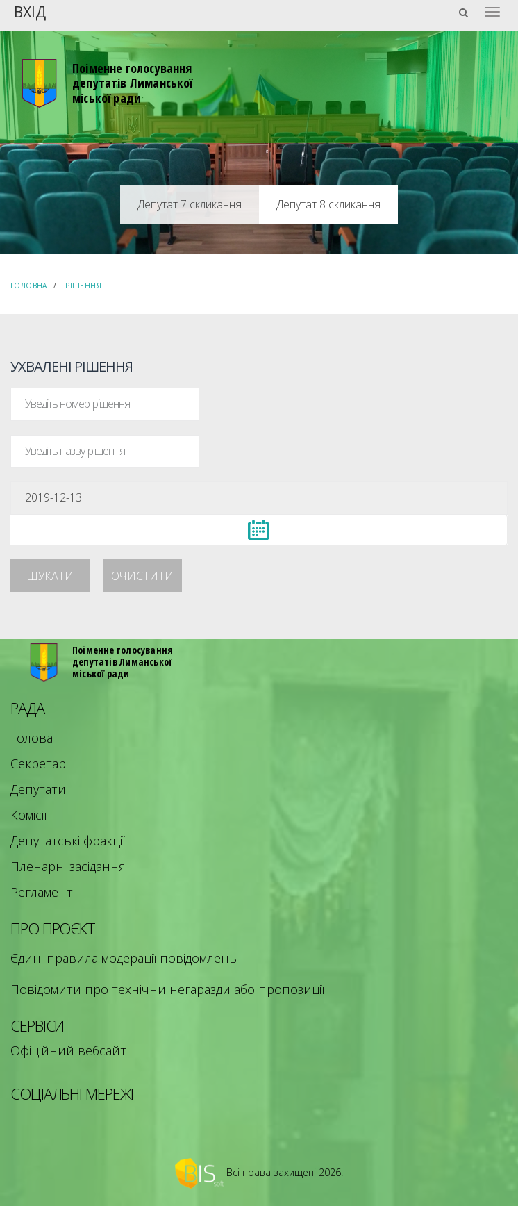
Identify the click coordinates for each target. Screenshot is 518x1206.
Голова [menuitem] (31, 737)
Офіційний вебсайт (68, 1050)
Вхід (30, 10)
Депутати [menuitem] (38, 789)
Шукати (50, 576)
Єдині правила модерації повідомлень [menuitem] (123, 958)
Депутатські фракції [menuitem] (67, 840)
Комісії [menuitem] (28, 815)
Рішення (83, 285)
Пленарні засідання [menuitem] (68, 866)
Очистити (142, 576)
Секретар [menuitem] (38, 763)
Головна (28, 285)
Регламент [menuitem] (41, 892)
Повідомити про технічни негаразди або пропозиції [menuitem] (167, 989)
